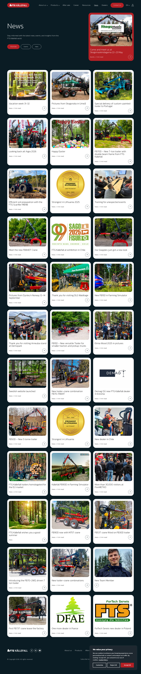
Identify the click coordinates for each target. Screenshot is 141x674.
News (96, 5)
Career (76, 5)
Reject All (113, 665)
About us (42, 5)
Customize (99, 665)
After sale (66, 5)
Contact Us (117, 5)
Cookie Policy (103, 660)
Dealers (105, 5)
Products (54, 5)
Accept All (127, 665)
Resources (86, 5)
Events (26, 46)
